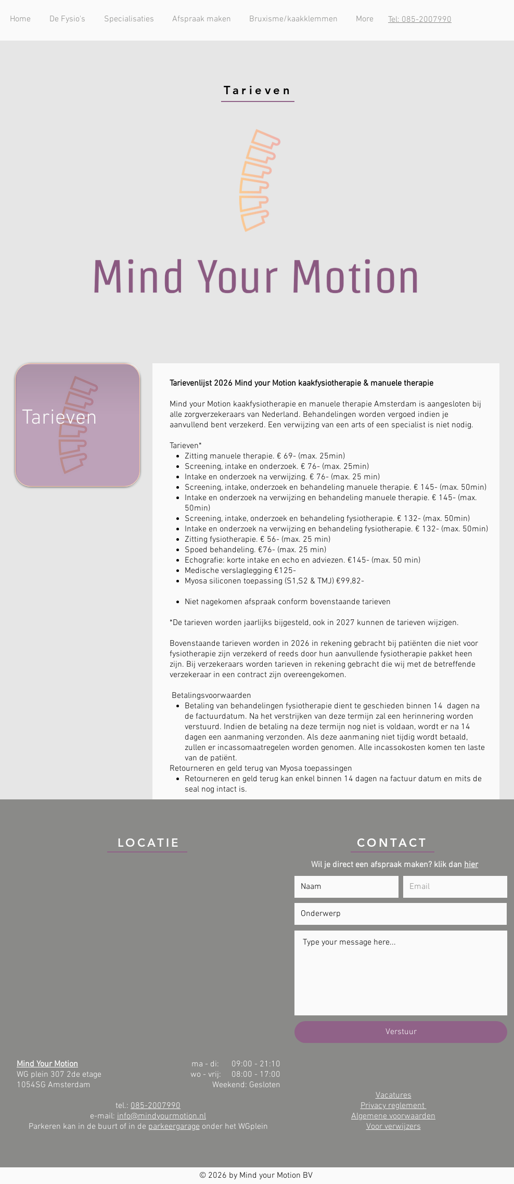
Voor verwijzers (393, 1127)
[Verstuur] (400, 1032)
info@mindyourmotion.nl (161, 1116)
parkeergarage (174, 1127)
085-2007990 (156, 1106)
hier (471, 865)
